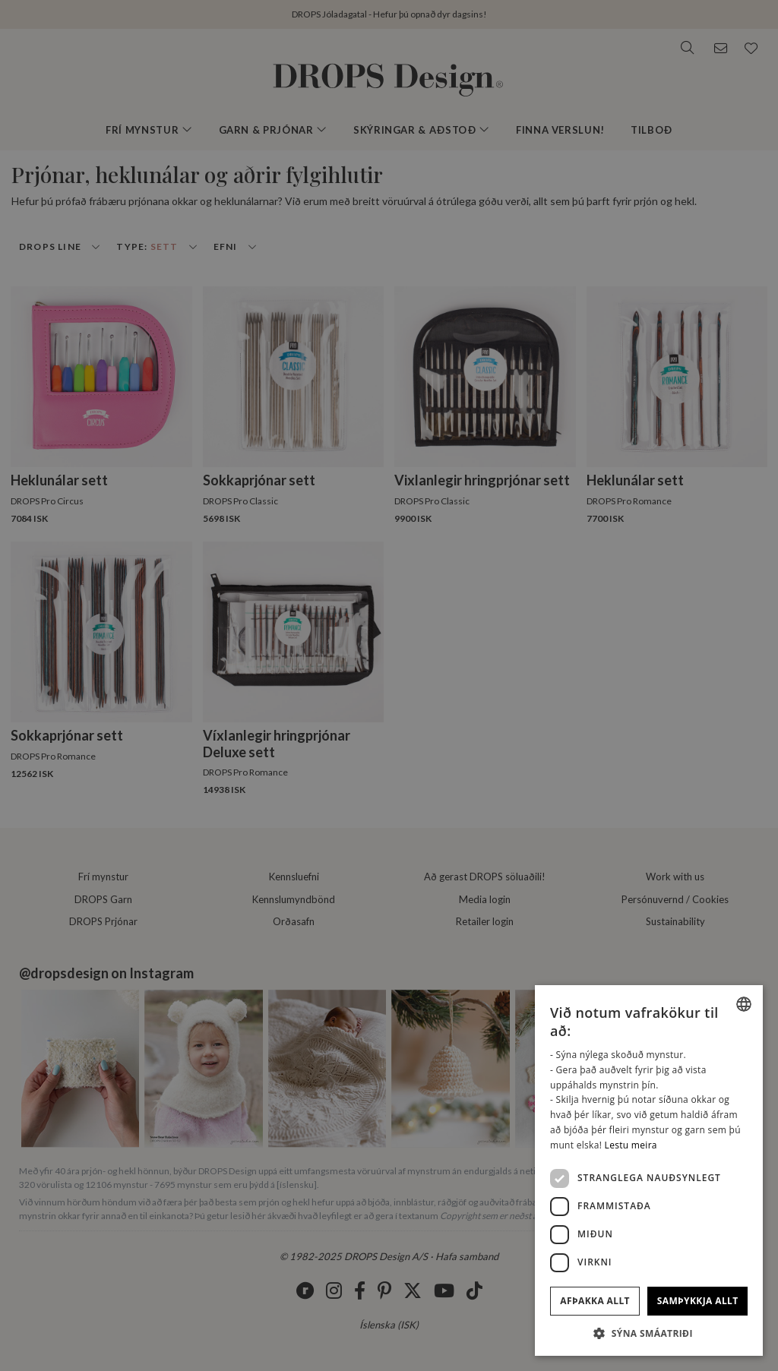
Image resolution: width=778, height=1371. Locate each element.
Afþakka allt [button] (595, 1300)
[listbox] (743, 1004)
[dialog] (649, 1170)
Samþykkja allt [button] (697, 1300)
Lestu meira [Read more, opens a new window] (631, 1145)
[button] (649, 1333)
